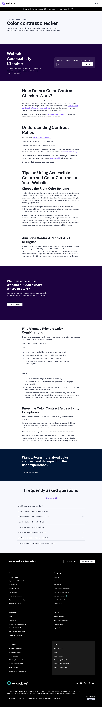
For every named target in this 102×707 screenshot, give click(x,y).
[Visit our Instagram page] (81, 683)
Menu (97, 3)
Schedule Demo (87, 561)
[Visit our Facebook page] (89, 683)
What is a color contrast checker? (51, 506)
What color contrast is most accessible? (51, 538)
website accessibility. (69, 152)
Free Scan (87, 64)
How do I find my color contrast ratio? (51, 522)
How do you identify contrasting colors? (51, 532)
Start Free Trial (71, 561)
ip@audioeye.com (70, 693)
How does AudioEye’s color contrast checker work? (51, 543)
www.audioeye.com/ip (51, 693)
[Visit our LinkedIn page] (77, 683)
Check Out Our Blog (31, 472)
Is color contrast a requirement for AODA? (51, 517)
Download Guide (14, 304)
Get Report (74, 9)
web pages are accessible (55, 114)
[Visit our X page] (85, 683)
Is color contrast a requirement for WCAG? (51, 511)
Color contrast (27, 101)
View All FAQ (51, 498)
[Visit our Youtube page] (93, 683)
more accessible (54, 158)
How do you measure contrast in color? (51, 527)
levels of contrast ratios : (42, 138)
